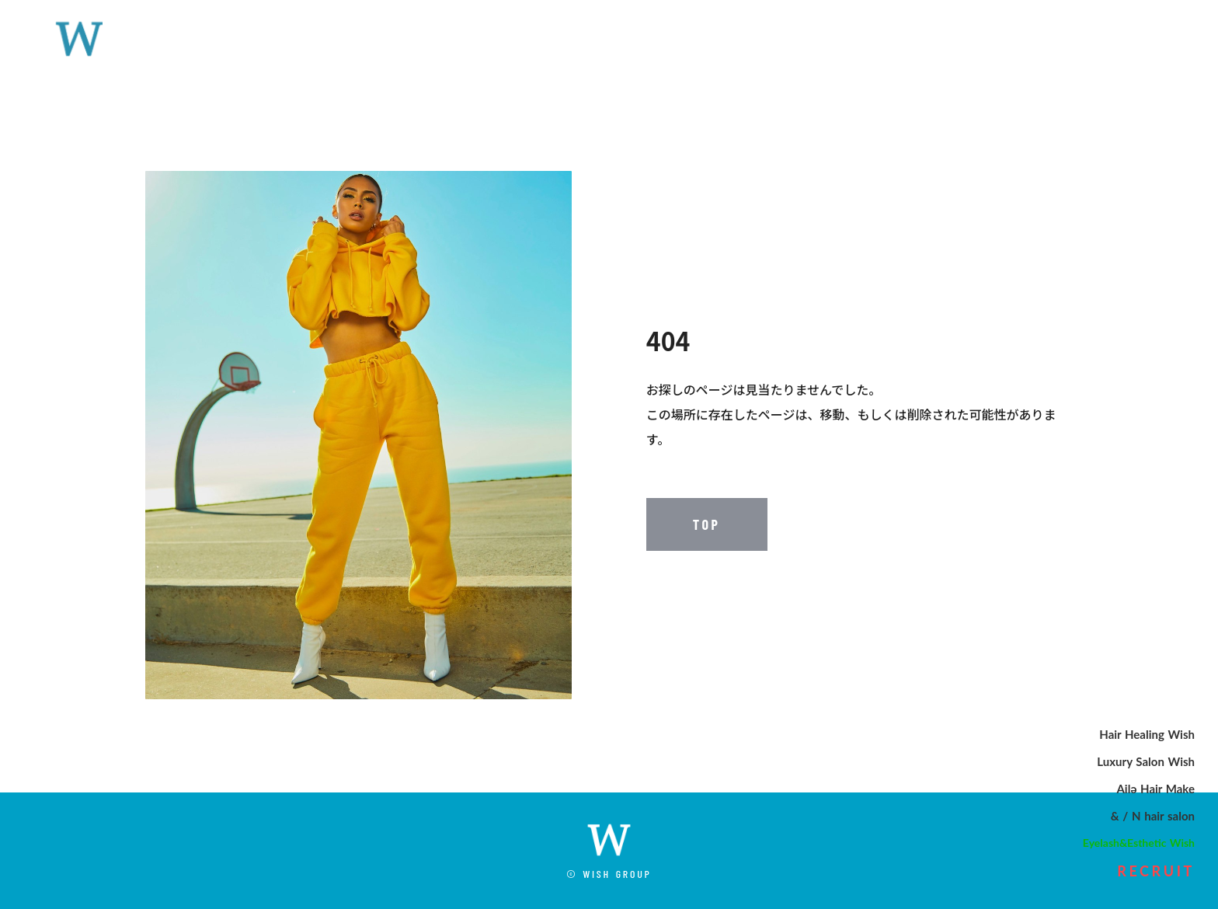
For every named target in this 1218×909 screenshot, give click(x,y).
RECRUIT (1156, 871)
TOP (707, 524)
